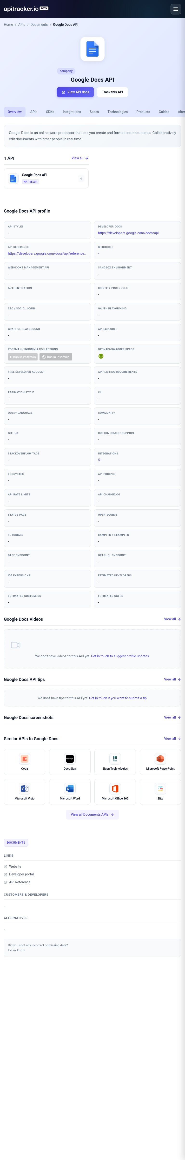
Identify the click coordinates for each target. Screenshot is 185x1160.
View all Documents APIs (92, 815)
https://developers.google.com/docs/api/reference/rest (47, 253)
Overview (15, 112)
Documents (39, 25)
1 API (9, 158)
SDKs (50, 112)
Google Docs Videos (23, 619)
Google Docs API (65, 25)
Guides (164, 112)
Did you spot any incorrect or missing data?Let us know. (38, 947)
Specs (94, 112)
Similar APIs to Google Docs (31, 738)
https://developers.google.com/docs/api (128, 233)
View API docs (75, 92)
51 (100, 460)
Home (8, 25)
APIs (21, 25)
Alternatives (15, 918)
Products (143, 112)
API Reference (17, 882)
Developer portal (19, 874)
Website (12, 866)
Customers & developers (26, 894)
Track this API (112, 92)
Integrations (72, 112)
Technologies (118, 112)
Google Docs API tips (24, 679)
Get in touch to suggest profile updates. (120, 656)
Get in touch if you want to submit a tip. (118, 698)
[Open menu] (176, 9)
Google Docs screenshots (28, 717)
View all (80, 158)
